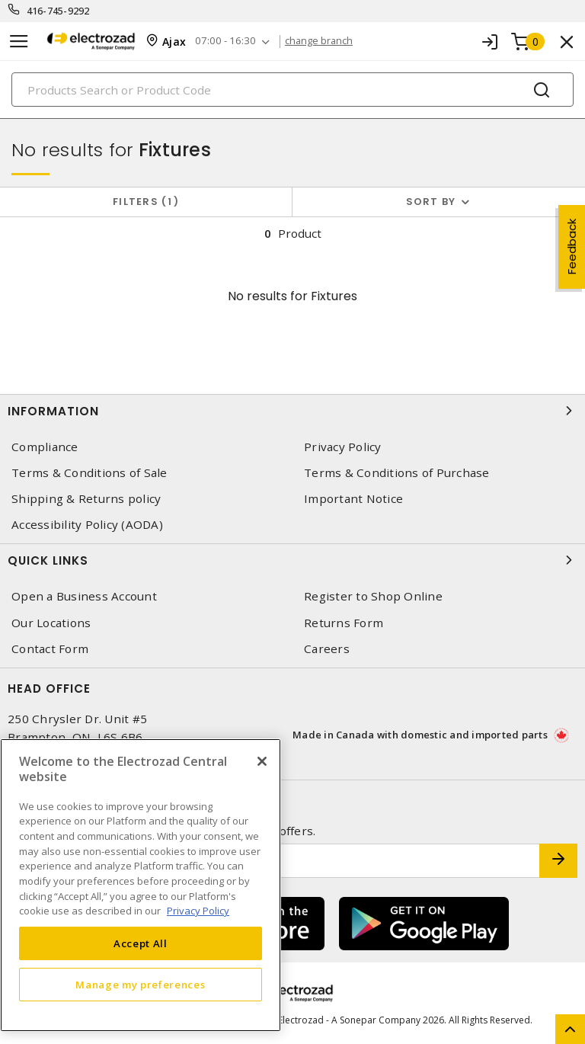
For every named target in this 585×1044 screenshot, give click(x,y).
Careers (327, 649)
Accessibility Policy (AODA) (87, 524)
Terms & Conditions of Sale (89, 473)
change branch (330, 41)
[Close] (262, 761)
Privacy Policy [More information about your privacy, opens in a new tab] (198, 911)
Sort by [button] (431, 201)
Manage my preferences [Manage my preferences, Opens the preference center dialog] (140, 984)
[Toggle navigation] (19, 41)
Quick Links (292, 560)
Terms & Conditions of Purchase (397, 473)
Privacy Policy (343, 447)
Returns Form (343, 623)
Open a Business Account (84, 596)
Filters (146, 201)
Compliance (44, 447)
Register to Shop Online (373, 596)
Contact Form (49, 649)
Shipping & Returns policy (86, 499)
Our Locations (51, 623)
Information (292, 410)
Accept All (140, 943)
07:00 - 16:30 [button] (232, 41)
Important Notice (353, 499)
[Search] (292, 89)
